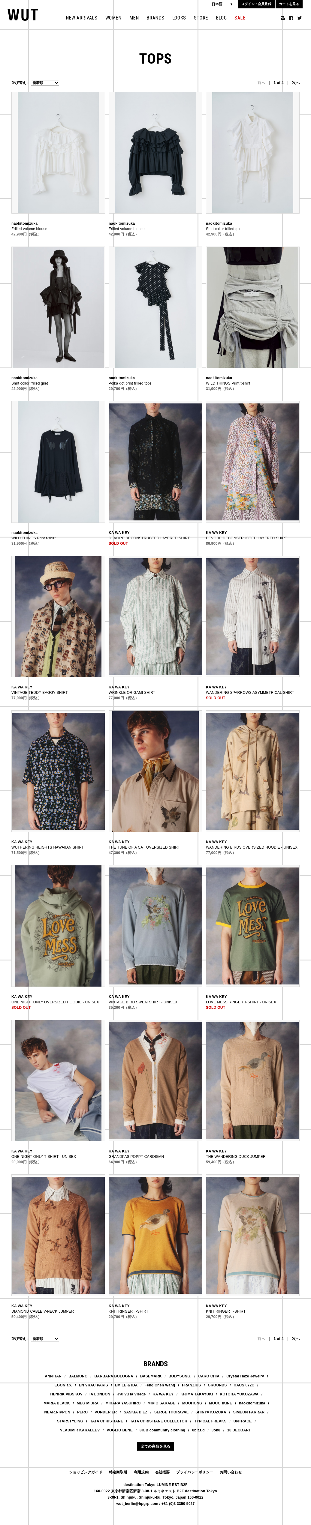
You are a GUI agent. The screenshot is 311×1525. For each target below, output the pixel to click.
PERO (82, 1412)
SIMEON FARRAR (249, 1412)
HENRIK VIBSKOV (66, 1394)
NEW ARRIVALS (82, 18)
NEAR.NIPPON (57, 1412)
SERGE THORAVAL (171, 1412)
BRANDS (155, 18)
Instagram (283, 18)
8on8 (216, 1430)
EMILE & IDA (126, 1385)
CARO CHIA (209, 1376)
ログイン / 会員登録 (256, 4)
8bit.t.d (198, 1430)
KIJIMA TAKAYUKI (196, 1394)
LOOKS (179, 18)
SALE (239, 18)
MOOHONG (192, 1403)
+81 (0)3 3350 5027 (178, 1504)
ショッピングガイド (85, 1472)
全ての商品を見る (155, 1446)
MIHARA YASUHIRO (122, 1403)
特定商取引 (118, 1472)
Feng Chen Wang (160, 1385)
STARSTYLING (70, 1421)
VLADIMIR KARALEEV (80, 1430)
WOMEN (113, 18)
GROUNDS (217, 1385)
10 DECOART (239, 1430)
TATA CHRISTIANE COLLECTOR (158, 1421)
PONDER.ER (106, 1412)
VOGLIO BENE (120, 1430)
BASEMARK (151, 1376)
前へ (261, 83)
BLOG (221, 18)
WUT (23, 14)
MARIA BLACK (57, 1403)
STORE (201, 18)
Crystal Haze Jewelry (245, 1376)
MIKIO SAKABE (161, 1403)
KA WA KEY (163, 1394)
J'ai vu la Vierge (131, 1394)
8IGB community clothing (162, 1430)
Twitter (299, 18)
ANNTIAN (53, 1376)
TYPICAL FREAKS (210, 1421)
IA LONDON (99, 1394)
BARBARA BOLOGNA (114, 1376)
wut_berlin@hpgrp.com (137, 1504)
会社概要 (162, 1472)
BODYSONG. (180, 1376)
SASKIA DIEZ (135, 1412)
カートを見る (289, 4)
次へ (296, 83)
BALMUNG (77, 1376)
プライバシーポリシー (194, 1472)
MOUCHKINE (220, 1403)
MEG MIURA (88, 1403)
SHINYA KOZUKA (210, 1412)
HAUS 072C (244, 1385)
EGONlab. (63, 1385)
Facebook (291, 18)
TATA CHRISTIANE (106, 1421)
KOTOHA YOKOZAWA (239, 1394)
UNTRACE (243, 1421)
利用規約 (141, 1472)
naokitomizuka (252, 1403)
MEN (134, 18)
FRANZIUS (191, 1385)
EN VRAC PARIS (93, 1385)
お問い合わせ (231, 1472)
